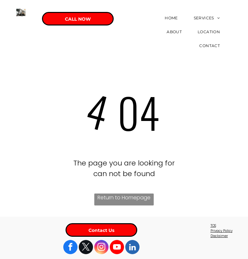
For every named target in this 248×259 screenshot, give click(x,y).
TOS (213, 225)
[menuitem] (173, 18)
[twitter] (86, 248)
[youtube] (117, 248)
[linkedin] (132, 248)
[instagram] (101, 248)
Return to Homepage (124, 197)
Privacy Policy (221, 230)
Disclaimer (219, 236)
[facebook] (70, 248)
